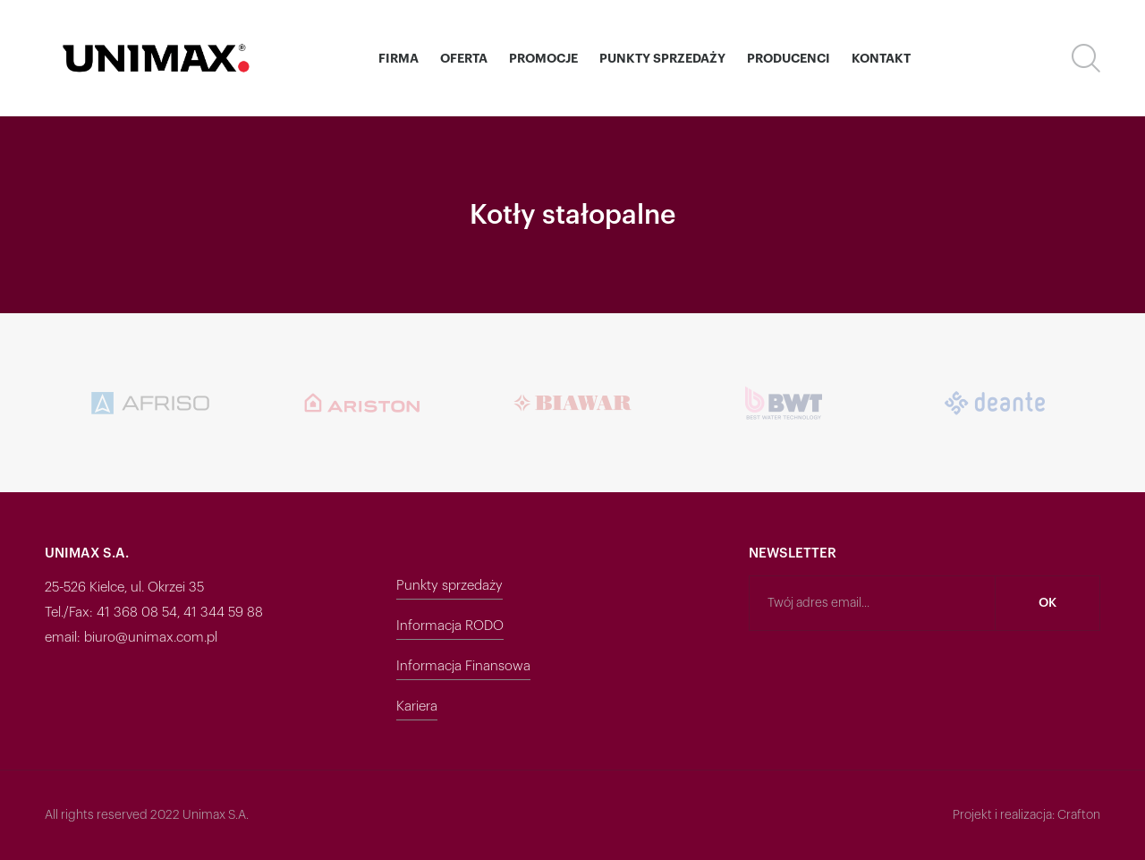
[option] (290, 402)
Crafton (1078, 815)
